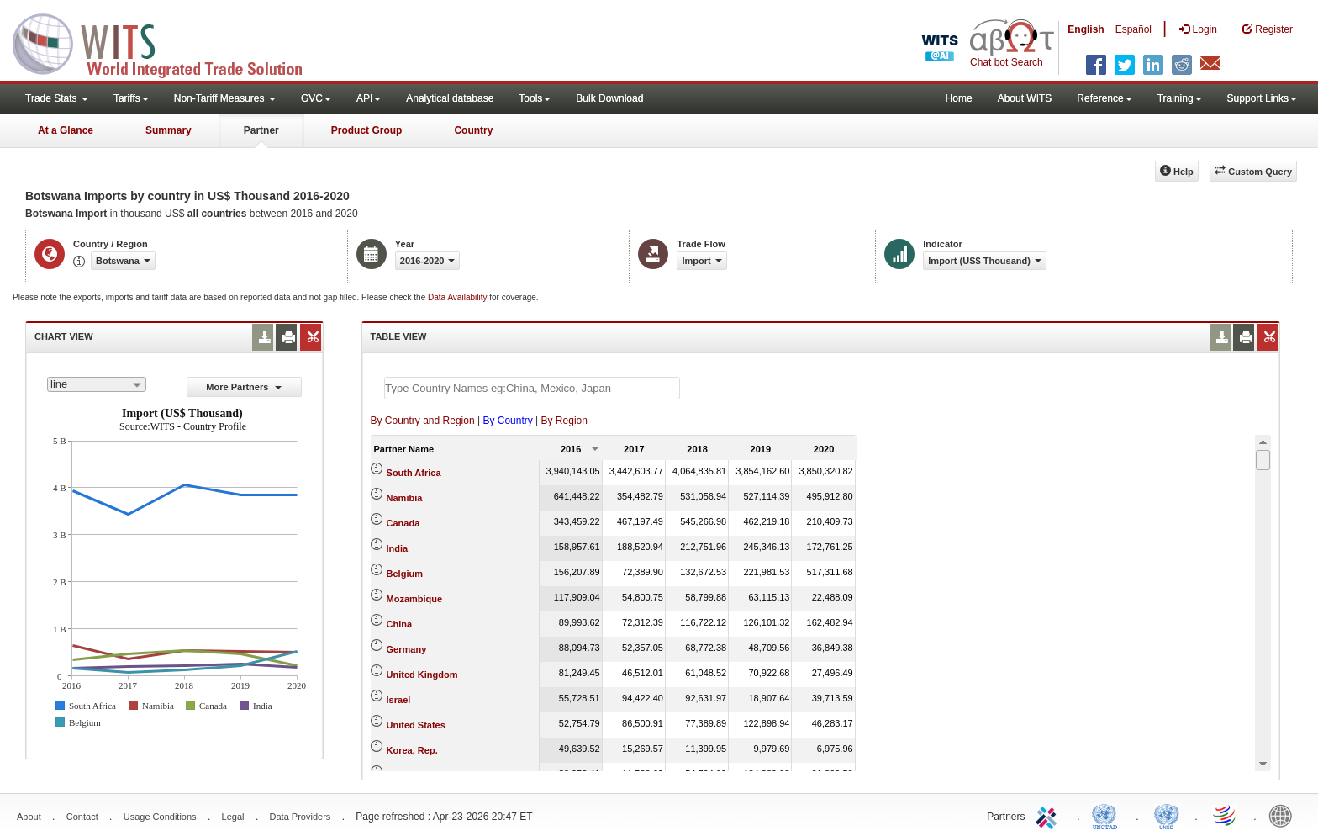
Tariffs (131, 98)
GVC (316, 98)
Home (959, 98)
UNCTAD (1108, 815)
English (1086, 29)
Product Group (367, 130)
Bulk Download (609, 98)
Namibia (405, 498)
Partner (261, 130)
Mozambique (415, 599)
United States (416, 725)
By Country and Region (423, 420)
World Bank (1284, 815)
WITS (168, 42)
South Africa (414, 473)
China (400, 624)
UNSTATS (1167, 815)
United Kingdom (422, 674)
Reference (1104, 98)
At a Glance (65, 130)
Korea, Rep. (412, 750)
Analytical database (449, 98)
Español (1133, 29)
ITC (1049, 815)
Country (473, 130)
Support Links (1262, 98)
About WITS (1025, 98)
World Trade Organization (1225, 815)
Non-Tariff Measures (225, 98)
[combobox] (96, 384)
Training (1179, 98)
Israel (399, 700)
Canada (403, 523)
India (398, 548)
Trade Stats (56, 98)
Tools (535, 98)
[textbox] (532, 388)
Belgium (405, 574)
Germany (407, 649)
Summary (168, 130)
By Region (564, 420)
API (368, 98)
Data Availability (458, 297)
